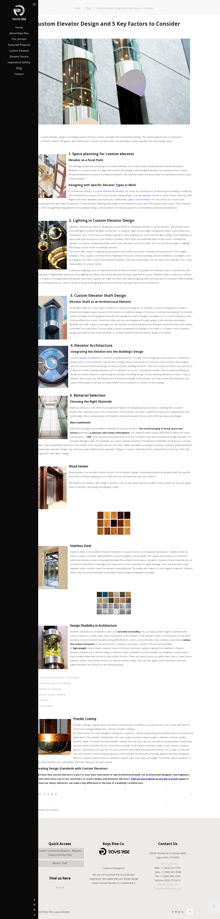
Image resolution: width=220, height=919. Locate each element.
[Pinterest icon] (4, 904)
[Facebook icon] (4, 899)
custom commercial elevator (109, 191)
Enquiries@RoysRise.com (168, 888)
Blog (88, 8)
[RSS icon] (4, 914)
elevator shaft (80, 307)
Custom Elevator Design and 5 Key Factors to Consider (125, 8)
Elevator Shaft (60, 863)
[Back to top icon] (190, 911)
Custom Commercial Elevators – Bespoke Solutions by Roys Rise (59, 852)
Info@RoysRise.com (168, 884)
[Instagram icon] (4, 909)
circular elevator (143, 195)
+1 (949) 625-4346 (168, 863)
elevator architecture (90, 357)
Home (77, 8)
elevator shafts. (111, 487)
